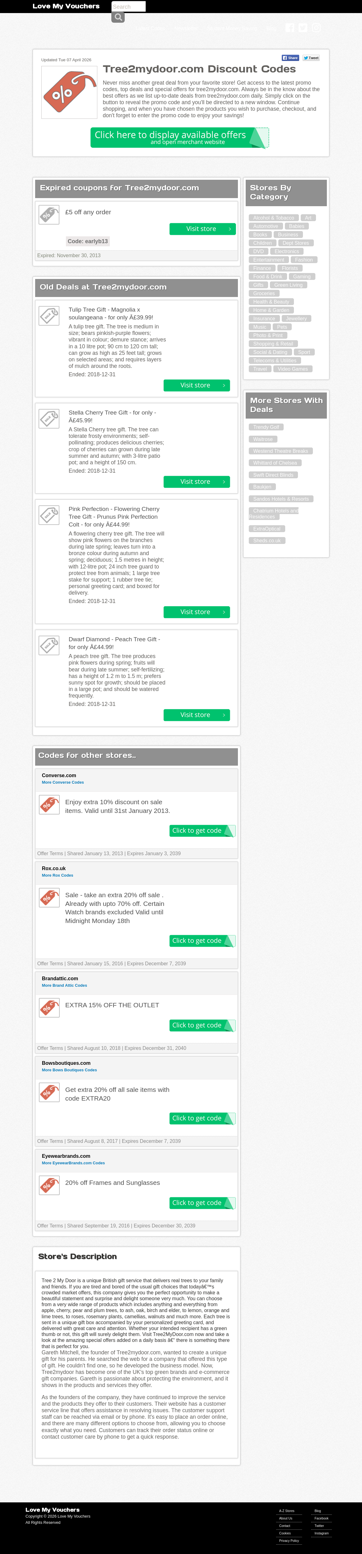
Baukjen (262, 486)
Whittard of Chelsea (275, 463)
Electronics (287, 251)
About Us (285, 1518)
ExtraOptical (266, 528)
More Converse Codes (63, 782)
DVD (258, 251)
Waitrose (263, 439)
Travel (260, 369)
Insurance (264, 318)
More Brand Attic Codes (64, 985)
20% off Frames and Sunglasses (112, 1182)
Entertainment (268, 259)
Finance (262, 268)
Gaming (302, 276)
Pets (282, 327)
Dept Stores (296, 243)
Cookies (285, 1533)
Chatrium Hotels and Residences (274, 513)
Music (259, 327)
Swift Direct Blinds (273, 475)
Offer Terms (50, 853)
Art (308, 217)
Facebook (321, 1518)
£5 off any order (88, 212)
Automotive (265, 226)
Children (262, 243)
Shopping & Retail (273, 343)
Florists (290, 268)
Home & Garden (271, 310)
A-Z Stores (287, 1511)
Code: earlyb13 (88, 241)
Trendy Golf (266, 427)
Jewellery (296, 318)
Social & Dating (270, 352)
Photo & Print (267, 335)
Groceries (264, 293)
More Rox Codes (57, 875)
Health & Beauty (271, 301)
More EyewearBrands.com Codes (73, 1163)
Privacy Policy (289, 1540)
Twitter (319, 1526)
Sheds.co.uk (267, 540)
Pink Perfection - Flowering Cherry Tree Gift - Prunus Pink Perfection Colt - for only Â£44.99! (114, 517)
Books (260, 234)
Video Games (293, 369)
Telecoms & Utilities (274, 360)
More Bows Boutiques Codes (69, 1070)
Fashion (304, 259)
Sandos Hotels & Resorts (281, 499)
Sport (304, 352)
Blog (317, 1511)
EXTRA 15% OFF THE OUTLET (112, 1005)
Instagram (321, 1533)
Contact (284, 1526)
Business (288, 234)
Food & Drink (267, 276)
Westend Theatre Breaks (280, 451)
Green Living (288, 285)
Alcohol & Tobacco (273, 217)
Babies (296, 226)
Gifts (258, 285)
